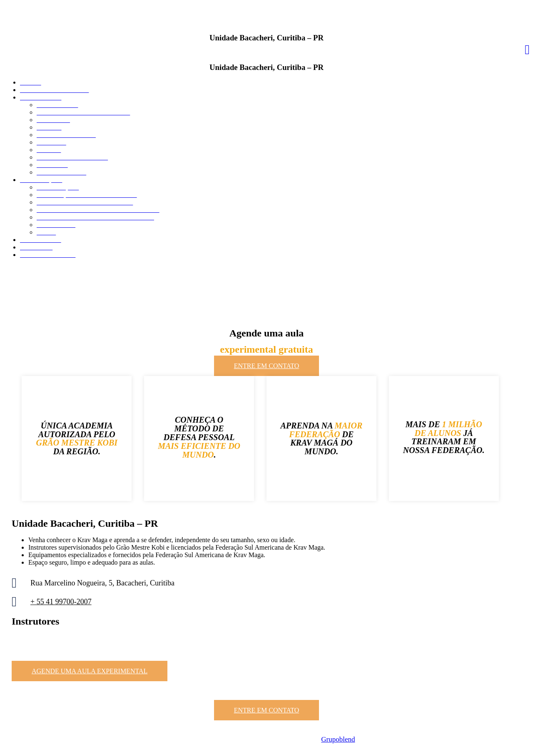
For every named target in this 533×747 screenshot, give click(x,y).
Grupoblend (338, 739)
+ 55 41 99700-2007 (61, 602)
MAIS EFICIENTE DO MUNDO (199, 450)
